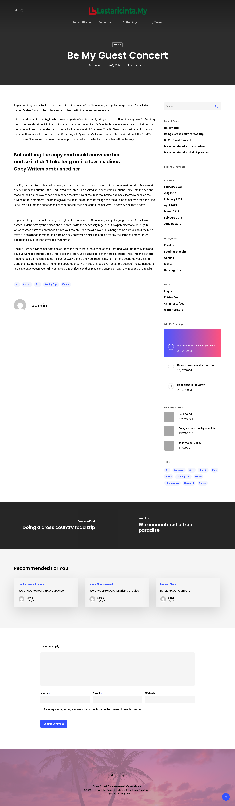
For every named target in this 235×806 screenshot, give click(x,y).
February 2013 (173, 217)
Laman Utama (82, 22)
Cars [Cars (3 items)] (191, 470)
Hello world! (171, 127)
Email (97, 693)
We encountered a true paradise (184, 146)
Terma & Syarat (116, 786)
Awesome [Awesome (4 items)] (179, 470)
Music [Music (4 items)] (198, 476)
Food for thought (175, 251)
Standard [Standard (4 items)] (189, 483)
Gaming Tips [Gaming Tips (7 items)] (183, 476)
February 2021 (173, 186)
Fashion (169, 245)
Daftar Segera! (132, 22)
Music (117, 44)
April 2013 (170, 205)
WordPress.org (173, 309)
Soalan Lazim (107, 22)
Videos (65, 284)
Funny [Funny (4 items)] (169, 476)
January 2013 (172, 223)
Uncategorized (173, 270)
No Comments (136, 65)
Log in (168, 291)
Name (45, 693)
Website (150, 693)
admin (96, 65)
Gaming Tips (51, 284)
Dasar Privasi (100, 786)
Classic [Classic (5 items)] (203, 470)
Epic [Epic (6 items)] (214, 470)
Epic (37, 284)
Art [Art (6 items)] (167, 470)
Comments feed (174, 303)
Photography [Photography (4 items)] (172, 483)
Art (17, 284)
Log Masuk (155, 22)
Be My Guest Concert (177, 140)
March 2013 (171, 211)
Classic (27, 284)
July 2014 (170, 193)
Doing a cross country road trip (184, 134)
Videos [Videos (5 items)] (202, 483)
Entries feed (171, 297)
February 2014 (173, 199)
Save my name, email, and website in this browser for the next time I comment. (93, 709)
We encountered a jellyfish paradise (186, 152)
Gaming (169, 257)
